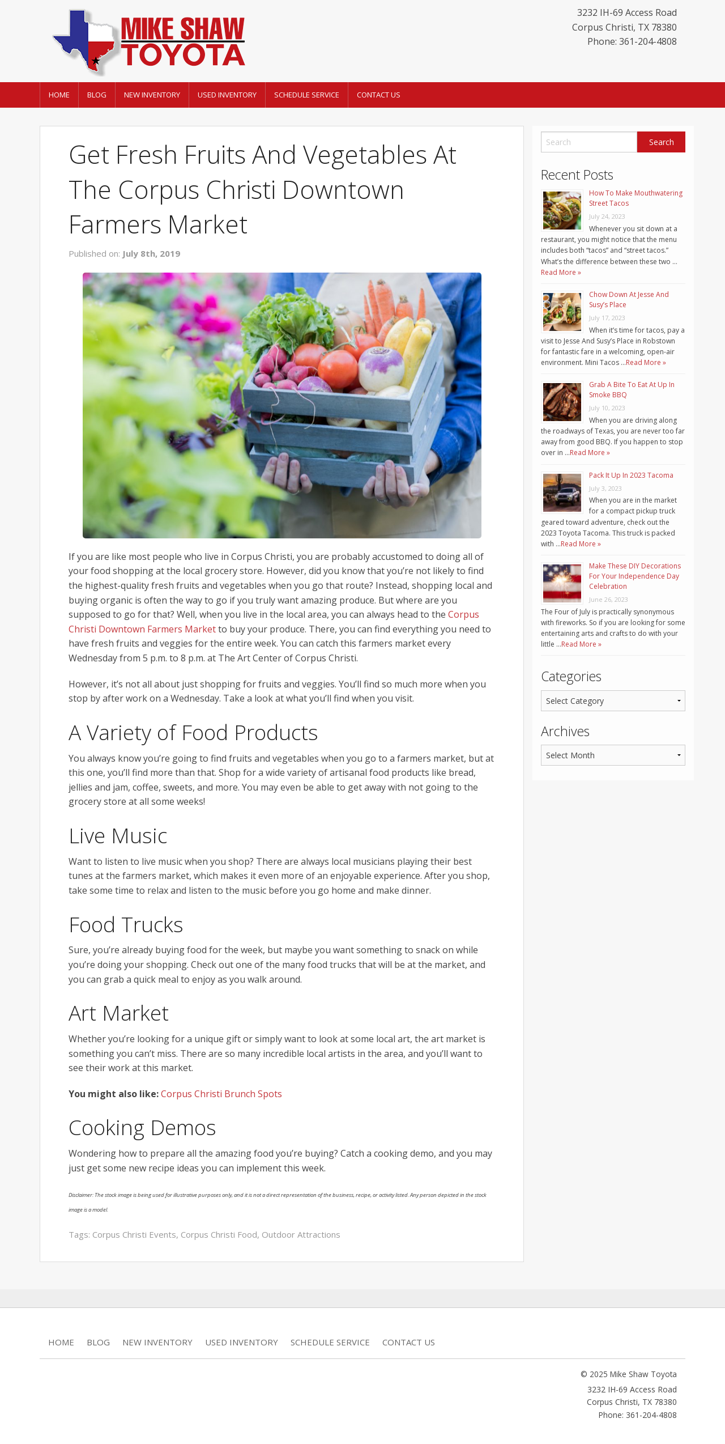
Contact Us (378, 95)
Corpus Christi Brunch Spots (221, 1094)
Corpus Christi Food (219, 1234)
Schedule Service (306, 95)
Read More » (561, 272)
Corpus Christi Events (134, 1234)
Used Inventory (227, 95)
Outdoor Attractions (301, 1234)
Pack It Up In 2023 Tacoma (631, 475)
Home (59, 95)
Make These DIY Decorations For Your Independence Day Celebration (635, 576)
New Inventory (152, 95)
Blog (96, 95)
